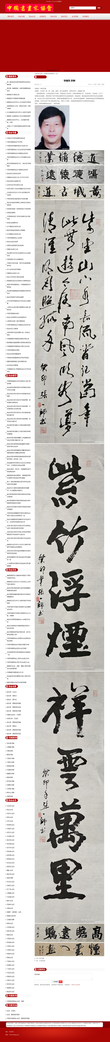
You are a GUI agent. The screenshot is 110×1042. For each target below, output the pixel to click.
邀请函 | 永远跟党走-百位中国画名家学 (19, 116)
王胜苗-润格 (10, 789)
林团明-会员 (10, 988)
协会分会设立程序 (12, 241)
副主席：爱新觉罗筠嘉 (14, 730)
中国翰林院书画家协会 (30, 1025)
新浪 (85, 1025)
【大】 (103, 84)
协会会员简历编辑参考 (14, 354)
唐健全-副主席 (11, 916)
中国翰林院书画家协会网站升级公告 (18, 338)
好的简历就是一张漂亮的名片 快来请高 (19, 209)
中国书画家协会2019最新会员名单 (17, 169)
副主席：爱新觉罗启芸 (14, 733)
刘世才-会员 (10, 980)
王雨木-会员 (10, 946)
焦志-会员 (10, 809)
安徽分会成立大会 (12, 249)
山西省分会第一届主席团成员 (16, 321)
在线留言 (43, 16)
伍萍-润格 (41, 958)
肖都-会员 (10, 908)
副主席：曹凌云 (12, 726)
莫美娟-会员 (10, 859)
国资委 (69, 1025)
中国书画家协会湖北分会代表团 (16, 648)
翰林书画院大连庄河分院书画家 (16, 682)
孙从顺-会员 (10, 844)
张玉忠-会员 (10, 863)
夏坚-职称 (10, 754)
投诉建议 (86, 16)
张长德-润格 (10, 743)
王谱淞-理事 (10, 919)
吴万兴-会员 (10, 847)
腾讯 (82, 1025)
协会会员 (32, 16)
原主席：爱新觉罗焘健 (14, 722)
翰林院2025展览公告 (13, 94)
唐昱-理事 (10, 878)
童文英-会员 (10, 840)
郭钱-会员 (10, 957)
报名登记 (64, 16)
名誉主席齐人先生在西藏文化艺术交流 (19, 188)
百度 (16, 1023)
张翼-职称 (10, 796)
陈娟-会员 (10, 935)
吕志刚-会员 (10, 836)
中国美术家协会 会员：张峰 (15, 1001)
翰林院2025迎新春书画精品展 (16, 98)
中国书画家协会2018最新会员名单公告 (19, 325)
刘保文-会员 (10, 885)
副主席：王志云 (12, 692)
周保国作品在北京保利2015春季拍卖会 (19, 281)
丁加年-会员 (10, 969)
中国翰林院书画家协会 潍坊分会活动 (18, 346)
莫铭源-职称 (10, 766)
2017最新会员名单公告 (14, 226)
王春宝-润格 (10, 758)
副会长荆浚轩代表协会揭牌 (15, 297)
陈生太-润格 (10, 792)
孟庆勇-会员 (10, 855)
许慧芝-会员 (10, 828)
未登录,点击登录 (75, 986)
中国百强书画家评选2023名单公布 (17, 146)
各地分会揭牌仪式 (12, 222)
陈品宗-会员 (10, 991)
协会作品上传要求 (12, 328)
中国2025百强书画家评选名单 (16, 138)
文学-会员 (10, 821)
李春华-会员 (10, 954)
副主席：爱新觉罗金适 (14, 707)
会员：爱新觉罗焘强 (13, 1014)
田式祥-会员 (10, 984)
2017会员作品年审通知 (14, 269)
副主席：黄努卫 (12, 696)
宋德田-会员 (10, 965)
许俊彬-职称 (10, 770)
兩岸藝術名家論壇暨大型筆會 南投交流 (19, 342)
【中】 (99, 84)
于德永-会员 (10, 961)
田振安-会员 (10, 976)
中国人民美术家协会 (18, 1025)
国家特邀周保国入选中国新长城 (16, 361)
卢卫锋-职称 (42, 960)
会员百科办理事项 (12, 365)
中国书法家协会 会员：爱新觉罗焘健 (18, 1018)
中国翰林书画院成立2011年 (15, 672)
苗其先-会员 (10, 866)
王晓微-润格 (10, 747)
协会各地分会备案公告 (14, 181)
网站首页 (11, 16)
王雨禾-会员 (10, 950)
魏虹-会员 (10, 870)
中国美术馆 (75, 1025)
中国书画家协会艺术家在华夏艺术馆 (18, 644)
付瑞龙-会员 (10, 938)
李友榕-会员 (10, 942)
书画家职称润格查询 (49, 73)
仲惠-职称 (10, 751)
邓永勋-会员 (10, 851)
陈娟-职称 (10, 777)
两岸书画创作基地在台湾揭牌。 (16, 230)
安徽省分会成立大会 (13, 273)
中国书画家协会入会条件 (14, 238)
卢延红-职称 (10, 762)
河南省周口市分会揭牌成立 (15, 259)
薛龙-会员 (10, 817)
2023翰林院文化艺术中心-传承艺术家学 (19, 112)
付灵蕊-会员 (10, 927)
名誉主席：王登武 (12, 718)
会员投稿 (75, 16)
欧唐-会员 (10, 923)
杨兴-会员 (10, 900)
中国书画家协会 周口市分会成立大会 (18, 662)
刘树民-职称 (10, 785)
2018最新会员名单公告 (14, 234)
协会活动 (53, 16)
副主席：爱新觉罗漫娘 (14, 703)
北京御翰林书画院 (41, 1025)
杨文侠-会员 (10, 874)
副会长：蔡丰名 (12, 699)
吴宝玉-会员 (10, 832)
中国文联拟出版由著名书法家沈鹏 (17, 199)
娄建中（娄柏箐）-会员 (14, 912)
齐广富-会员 (10, 889)
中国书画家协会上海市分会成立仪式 (18, 658)
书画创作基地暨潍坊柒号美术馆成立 (18, 357)
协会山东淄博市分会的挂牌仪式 (16, 317)
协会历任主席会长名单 (14, 173)
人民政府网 (64, 1025)
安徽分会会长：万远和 (14, 714)
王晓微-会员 (10, 893)
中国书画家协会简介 (13, 313)
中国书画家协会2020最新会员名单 (17, 153)
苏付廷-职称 (10, 781)
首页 (41, 73)
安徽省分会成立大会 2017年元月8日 (18, 177)
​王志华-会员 (10, 806)
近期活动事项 (11, 212)
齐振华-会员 (10, 904)
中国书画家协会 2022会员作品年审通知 (19, 149)
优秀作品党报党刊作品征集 (15, 245)
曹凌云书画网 (57, 1025)
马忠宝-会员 (10, 972)
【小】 (95, 84)
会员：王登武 (11, 1011)
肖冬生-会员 (10, 813)
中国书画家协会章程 (13, 350)
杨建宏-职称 (10, 773)
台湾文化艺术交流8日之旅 (15, 185)
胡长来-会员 (10, 931)
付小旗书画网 (49, 1025)
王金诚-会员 (10, 897)
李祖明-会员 (10, 825)
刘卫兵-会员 (10, 881)
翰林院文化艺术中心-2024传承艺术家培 (19, 102)
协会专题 (21, 16)
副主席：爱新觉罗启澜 (14, 711)
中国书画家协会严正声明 (14, 142)
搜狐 (79, 1025)
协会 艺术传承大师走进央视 (15, 277)
